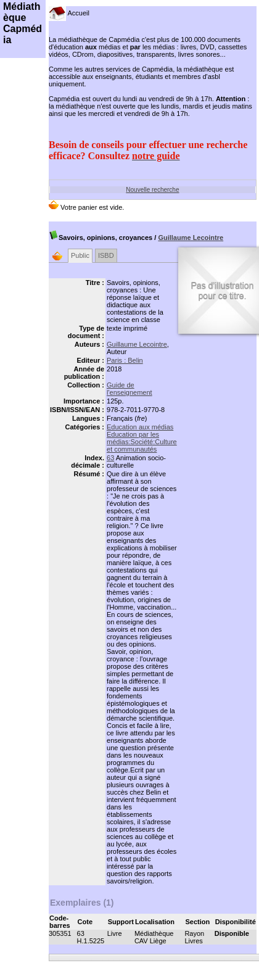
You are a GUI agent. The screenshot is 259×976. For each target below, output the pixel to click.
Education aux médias (140, 427)
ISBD (106, 255)
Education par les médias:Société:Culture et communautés (142, 442)
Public (80, 255)
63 (110, 457)
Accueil (69, 13)
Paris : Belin (125, 360)
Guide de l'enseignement (129, 388)
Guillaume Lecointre (190, 237)
